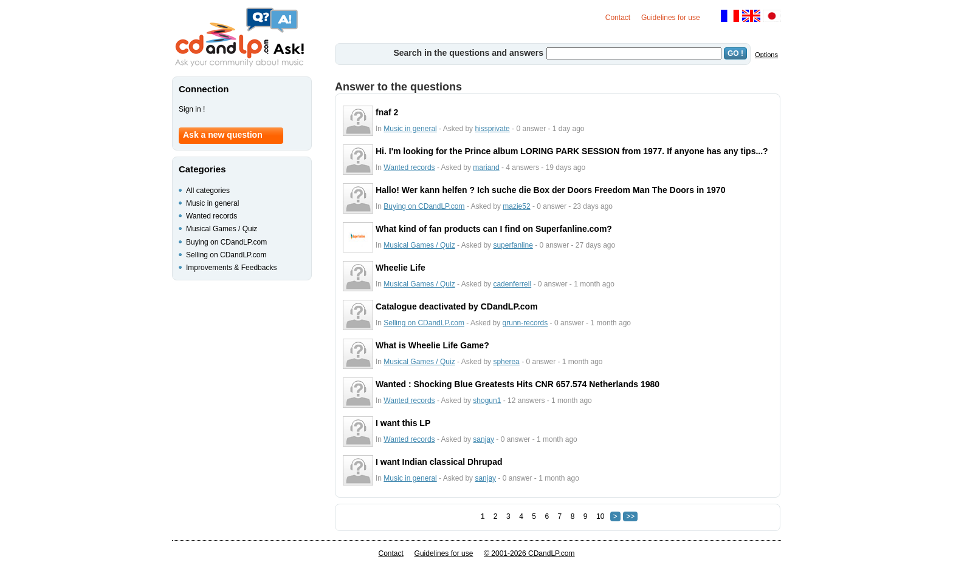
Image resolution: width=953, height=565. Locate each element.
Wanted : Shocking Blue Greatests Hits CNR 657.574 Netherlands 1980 (517, 384)
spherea (506, 361)
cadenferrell (512, 284)
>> (630, 516)
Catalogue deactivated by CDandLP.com (457, 306)
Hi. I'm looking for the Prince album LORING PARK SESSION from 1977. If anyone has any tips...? (572, 151)
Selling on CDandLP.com (424, 323)
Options (766, 54)
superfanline (512, 245)
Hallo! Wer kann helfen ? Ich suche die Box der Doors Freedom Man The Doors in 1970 (550, 190)
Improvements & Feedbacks (231, 267)
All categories (208, 190)
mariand (486, 167)
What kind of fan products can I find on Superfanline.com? (494, 229)
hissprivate (492, 128)
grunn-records (525, 323)
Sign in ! (192, 109)
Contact (617, 17)
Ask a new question (223, 135)
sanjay (483, 439)
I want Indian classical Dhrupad (439, 462)
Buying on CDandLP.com (424, 206)
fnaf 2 (387, 112)
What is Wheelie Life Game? (432, 345)
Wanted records (409, 167)
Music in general (410, 128)
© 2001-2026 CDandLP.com (529, 553)
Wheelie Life (400, 267)
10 (600, 516)
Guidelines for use (670, 17)
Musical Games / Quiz (419, 245)
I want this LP (403, 423)
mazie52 (516, 206)
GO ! (735, 53)
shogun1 (487, 400)
